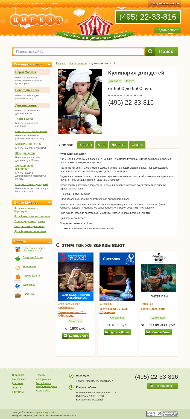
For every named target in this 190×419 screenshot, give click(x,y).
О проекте (16, 3)
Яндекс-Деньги (31, 275)
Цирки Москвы (25, 72)
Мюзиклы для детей (28, 143)
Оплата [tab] (137, 145)
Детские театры (26, 105)
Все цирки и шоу (28, 64)
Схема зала (75, 321)
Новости (40, 375)
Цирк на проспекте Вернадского (26, 210)
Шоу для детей (25, 153)
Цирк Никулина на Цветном (32, 216)
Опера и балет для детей (31, 184)
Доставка (115, 81)
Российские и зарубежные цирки (46, 385)
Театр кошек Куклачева (29, 226)
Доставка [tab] (118, 145)
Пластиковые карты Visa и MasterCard (34, 249)
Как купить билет (36, 3)
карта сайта (51, 412)
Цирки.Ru (39, 412)
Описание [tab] (66, 145)
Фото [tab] (101, 145)
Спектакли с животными (31, 131)
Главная (61, 63)
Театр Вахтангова (153, 308)
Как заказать (19, 379)
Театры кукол (24, 118)
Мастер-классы (78, 63)
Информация (43, 379)
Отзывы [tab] (86, 145)
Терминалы (29, 266)
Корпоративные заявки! (164, 3)
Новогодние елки (27, 90)
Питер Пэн (147, 303)
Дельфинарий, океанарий (24, 167)
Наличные (29, 294)
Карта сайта (42, 390)
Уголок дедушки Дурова (29, 221)
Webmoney (29, 284)
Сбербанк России (33, 257)
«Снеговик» (106, 303)
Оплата (20, 241)
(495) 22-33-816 (147, 16)
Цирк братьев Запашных (30, 231)
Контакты (57, 3)
